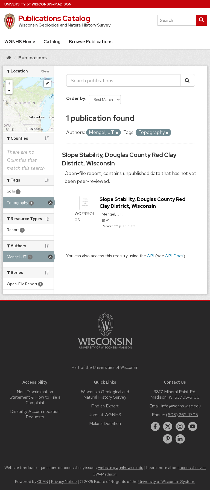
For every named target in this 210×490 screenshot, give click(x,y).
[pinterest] (167, 439)
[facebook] (155, 426)
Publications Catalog (54, 18)
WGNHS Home (19, 42)
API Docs (174, 256)
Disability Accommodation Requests (35, 414)
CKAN (42, 481)
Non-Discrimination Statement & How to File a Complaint (35, 397)
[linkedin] (180, 439)
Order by (75, 98)
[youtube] (192, 426)
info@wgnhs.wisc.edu (181, 406)
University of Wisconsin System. (166, 481)
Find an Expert (105, 406)
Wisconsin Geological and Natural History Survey (105, 394)
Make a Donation (105, 423)
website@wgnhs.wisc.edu (120, 467)
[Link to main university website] (105, 349)
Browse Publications (91, 42)
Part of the (105, 367)
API (150, 256)
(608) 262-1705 (182, 415)
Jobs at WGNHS (105, 415)
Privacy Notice (64, 481)
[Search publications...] (123, 80)
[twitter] (167, 426)
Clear (45, 71)
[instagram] (180, 426)
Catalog (51, 42)
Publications (32, 57)
